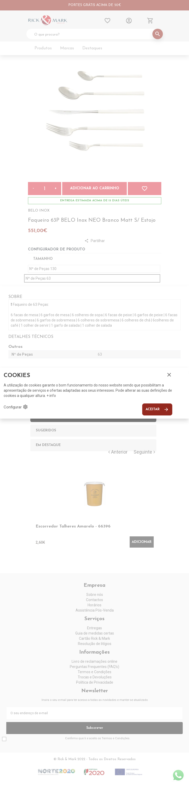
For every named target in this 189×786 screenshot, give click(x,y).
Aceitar (157, 409)
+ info (51, 396)
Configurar (16, 406)
